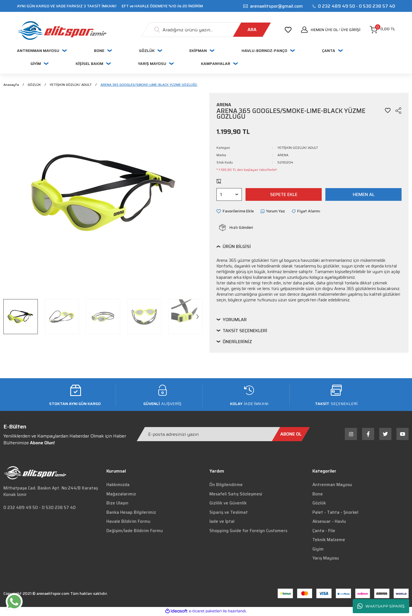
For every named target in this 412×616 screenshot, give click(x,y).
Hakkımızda (118, 485)
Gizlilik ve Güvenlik (228, 503)
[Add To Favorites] (388, 111)
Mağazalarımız (121, 494)
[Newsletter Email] (223, 435)
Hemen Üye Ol (324, 30)
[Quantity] (229, 195)
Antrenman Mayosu (332, 485)
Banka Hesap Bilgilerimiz (131, 513)
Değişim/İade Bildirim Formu (134, 531)
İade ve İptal (222, 522)
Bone (317, 494)
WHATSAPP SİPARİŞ (381, 606)
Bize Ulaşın (117, 503)
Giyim (318, 549)
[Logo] (61, 30)
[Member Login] (350, 30)
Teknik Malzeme (328, 540)
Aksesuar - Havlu (329, 522)
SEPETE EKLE (283, 195)
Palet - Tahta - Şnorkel (335, 513)
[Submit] (291, 435)
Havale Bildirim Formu (128, 522)
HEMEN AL (363, 195)
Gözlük (319, 503)
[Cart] (382, 29)
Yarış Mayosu (325, 559)
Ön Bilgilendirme (226, 485)
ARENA (282, 155)
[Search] (206, 30)
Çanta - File (323, 531)
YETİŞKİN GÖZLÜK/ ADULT (297, 148)
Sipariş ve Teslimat (228, 513)
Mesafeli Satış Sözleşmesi (235, 494)
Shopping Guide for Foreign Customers (248, 531)
